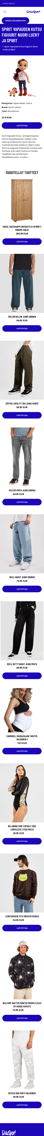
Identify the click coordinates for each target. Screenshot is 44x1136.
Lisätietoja (22, 125)
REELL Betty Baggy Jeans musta (22, 664)
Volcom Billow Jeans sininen (22, 316)
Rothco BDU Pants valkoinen (22, 1093)
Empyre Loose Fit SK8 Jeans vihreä (22, 403)
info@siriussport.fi (9, 3)
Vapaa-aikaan (19, 103)
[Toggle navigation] (5, 12)
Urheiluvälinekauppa (15, 20)
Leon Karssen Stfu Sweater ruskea (22, 916)
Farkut (29, 103)
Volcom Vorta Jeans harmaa (22, 490)
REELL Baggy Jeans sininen (22, 577)
